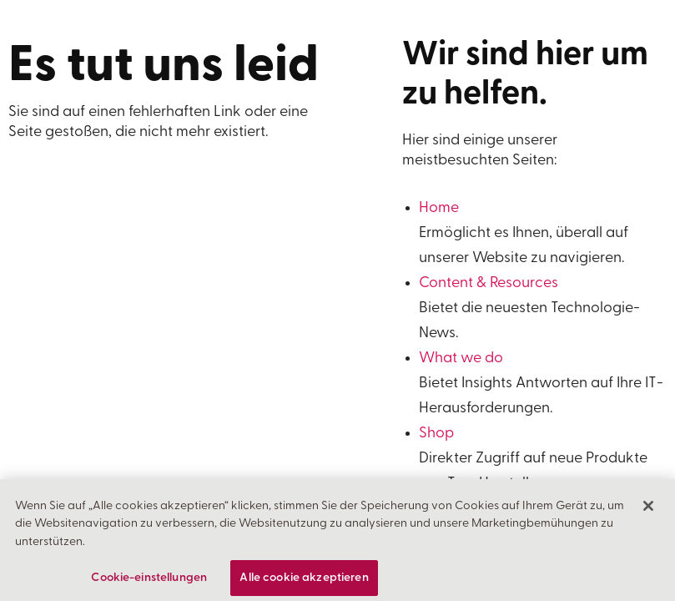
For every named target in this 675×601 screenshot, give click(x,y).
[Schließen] (648, 512)
